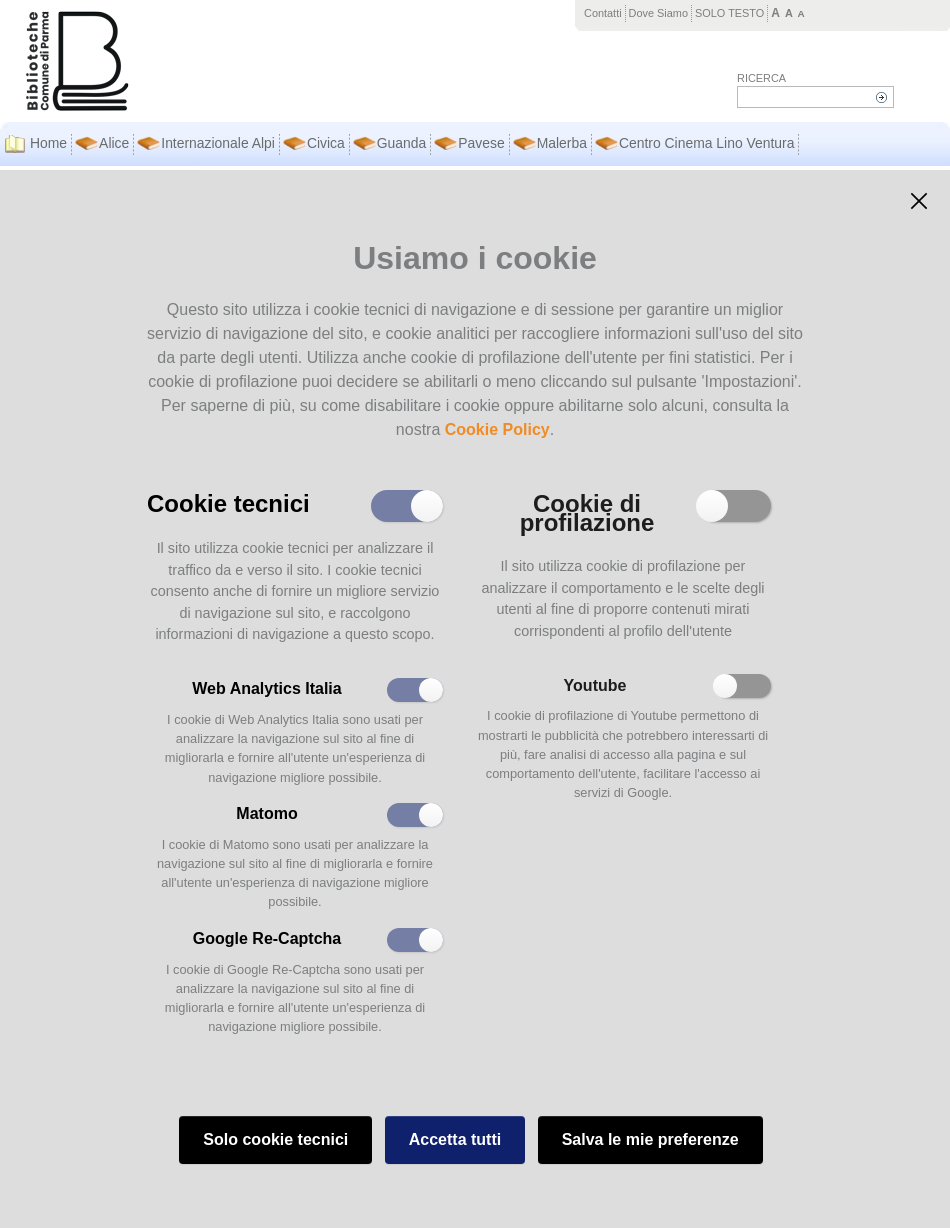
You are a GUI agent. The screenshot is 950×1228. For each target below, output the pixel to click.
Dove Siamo (658, 13)
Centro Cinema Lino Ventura (706, 143)
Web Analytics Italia (266, 688)
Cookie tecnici (228, 502)
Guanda (402, 143)
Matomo (266, 813)
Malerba (562, 143)
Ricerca (761, 78)
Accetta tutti (455, 1139)
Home (48, 143)
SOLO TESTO (729, 13)
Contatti (603, 13)
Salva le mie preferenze (650, 1139)
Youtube (595, 685)
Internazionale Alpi (218, 143)
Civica (326, 143)
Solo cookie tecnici (275, 1139)
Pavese (481, 143)
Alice (114, 143)
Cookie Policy (497, 429)
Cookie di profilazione (587, 511)
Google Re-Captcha (267, 938)
